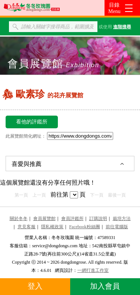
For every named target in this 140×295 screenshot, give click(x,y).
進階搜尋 (122, 26)
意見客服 (26, 226)
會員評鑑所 (72, 218)
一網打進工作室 (93, 270)
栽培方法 (122, 218)
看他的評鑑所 (31, 122)
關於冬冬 (19, 218)
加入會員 (105, 286)
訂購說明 (98, 218)
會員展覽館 (44, 218)
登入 (35, 286)
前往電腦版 (117, 226)
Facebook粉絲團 (84, 226)
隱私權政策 (52, 226)
